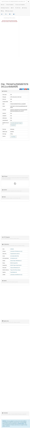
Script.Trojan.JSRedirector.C (16, 260)
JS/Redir (12, 249)
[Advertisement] (9, 32)
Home (2, 4)
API (12, 7)
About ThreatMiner (9, 4)
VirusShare (13, 125)
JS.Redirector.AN (13, 258)
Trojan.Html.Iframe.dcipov (15, 269)
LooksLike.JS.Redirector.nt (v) (16, 251)
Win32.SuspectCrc (14, 262)
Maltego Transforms (5, 7)
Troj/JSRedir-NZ (13, 272)
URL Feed (18, 7)
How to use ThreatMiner (20, 4)
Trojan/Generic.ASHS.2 (15, 253)
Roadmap (24, 7)
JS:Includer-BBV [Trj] (14, 255)
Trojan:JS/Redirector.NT (15, 267)
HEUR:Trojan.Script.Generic (15, 265)
